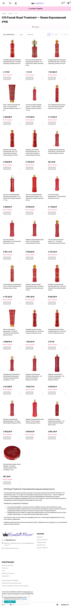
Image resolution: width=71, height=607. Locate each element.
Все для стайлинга (42, 547)
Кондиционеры (41, 542)
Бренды (10, 13)
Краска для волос (42, 539)
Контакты (5, 568)
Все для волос (41, 545)
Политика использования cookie (11, 583)
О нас (3, 570)
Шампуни (40, 537)
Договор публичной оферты (10, 580)
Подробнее (24, 599)
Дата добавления (9, 34)
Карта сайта (5, 576)
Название (30, 34)
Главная (4, 13)
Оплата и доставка (7, 565)
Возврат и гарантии (8, 573)
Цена (21, 34)
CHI (16, 13)
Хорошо (10, 602)
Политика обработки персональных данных (15, 585)
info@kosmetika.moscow (10, 548)
